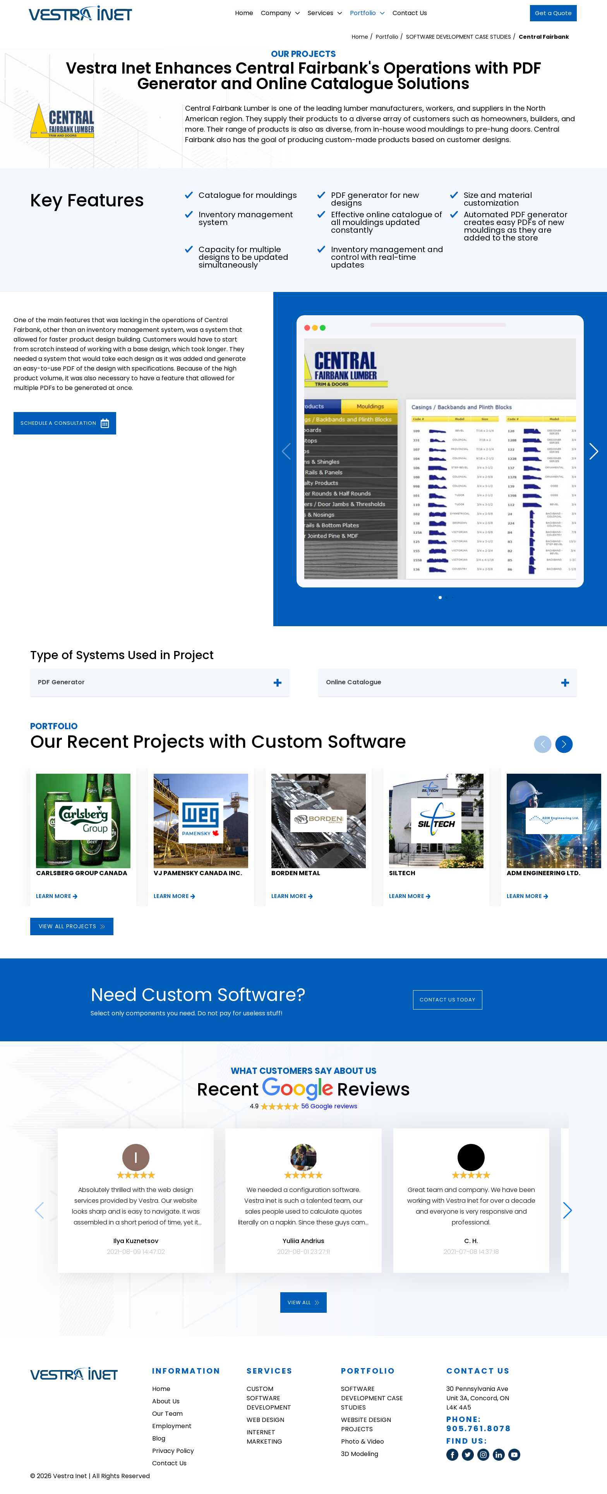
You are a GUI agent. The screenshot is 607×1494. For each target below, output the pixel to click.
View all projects (72, 926)
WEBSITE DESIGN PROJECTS (366, 1426)
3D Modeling (359, 1455)
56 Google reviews (329, 1106)
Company (273, 13)
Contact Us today (458, 1000)
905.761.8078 (478, 1430)
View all (303, 1303)
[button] (594, 451)
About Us (166, 1402)
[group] (83, 837)
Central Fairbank (544, 36)
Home (237, 13)
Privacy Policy (173, 1452)
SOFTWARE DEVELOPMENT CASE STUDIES (458, 36)
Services (317, 13)
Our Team (167, 1415)
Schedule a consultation (78, 423)
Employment (172, 1427)
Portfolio (360, 13)
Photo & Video (362, 1443)
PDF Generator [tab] (61, 682)
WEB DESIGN (265, 1421)
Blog (158, 1440)
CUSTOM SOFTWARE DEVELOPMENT (269, 1399)
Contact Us (402, 13)
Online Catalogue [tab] (353, 682)
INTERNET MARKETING (264, 1438)
